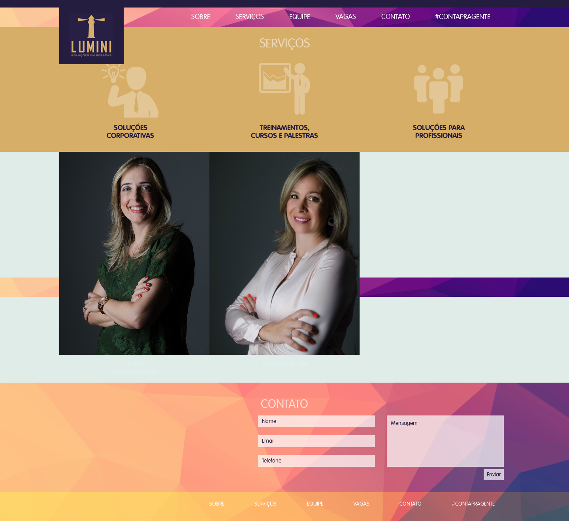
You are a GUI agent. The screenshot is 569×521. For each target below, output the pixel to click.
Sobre (200, 17)
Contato (395, 17)
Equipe (299, 17)
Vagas (345, 17)
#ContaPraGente (462, 17)
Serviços (250, 17)
